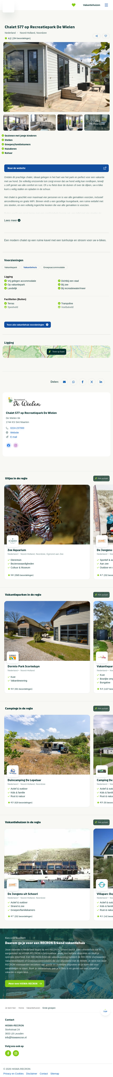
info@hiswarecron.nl (16, 1037)
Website (14, 432)
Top (105, 1011)
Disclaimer (31, 1073)
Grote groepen (48, 1008)
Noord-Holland (27, 554)
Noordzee (40, 554)
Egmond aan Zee (55, 554)
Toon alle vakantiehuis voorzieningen (27, 324)
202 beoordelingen (23, 916)
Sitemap (54, 1073)
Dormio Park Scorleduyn (24, 666)
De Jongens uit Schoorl (23, 894)
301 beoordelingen (23, 689)
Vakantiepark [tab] (10, 267)
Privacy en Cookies (13, 1073)
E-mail (13, 437)
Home (21, 1008)
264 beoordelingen (21, 38)
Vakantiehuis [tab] (30, 267)
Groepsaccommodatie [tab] (54, 267)
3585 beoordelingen (24, 575)
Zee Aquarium (17, 550)
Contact (44, 1073)
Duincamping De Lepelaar (24, 780)
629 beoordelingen (23, 802)
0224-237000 (17, 428)
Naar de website (57, 168)
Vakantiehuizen (96, 5)
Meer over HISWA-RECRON (25, 983)
